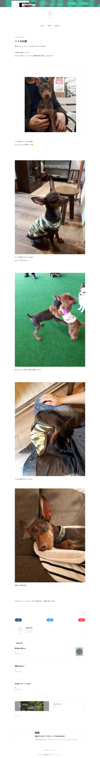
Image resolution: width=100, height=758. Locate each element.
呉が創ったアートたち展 (22, 684)
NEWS (49, 26)
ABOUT (57, 26)
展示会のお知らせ (20, 648)
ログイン (83, 3)
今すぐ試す (72, 3)
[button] (42, 26)
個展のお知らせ (19, 666)
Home (42, 26)
